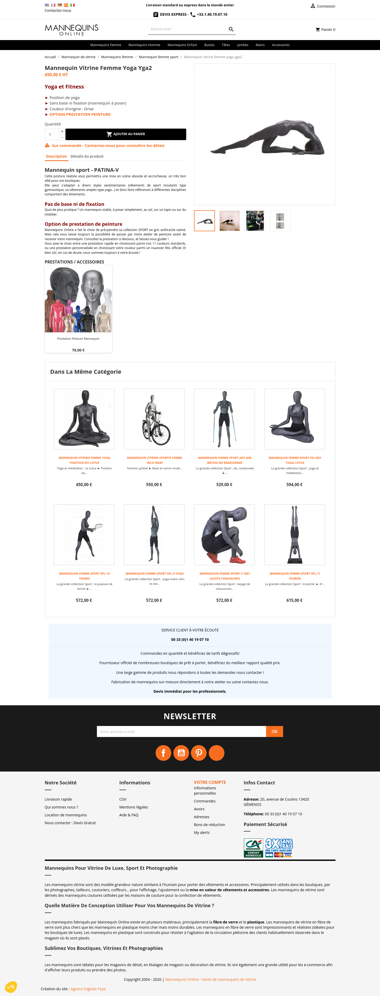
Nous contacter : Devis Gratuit (70, 822)
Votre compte (210, 782)
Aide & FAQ (129, 814)
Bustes (210, 45)
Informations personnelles (205, 790)
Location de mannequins (66, 814)
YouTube (181, 753)
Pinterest (199, 753)
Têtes (226, 45)
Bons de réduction (209, 824)
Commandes (205, 801)
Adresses (202, 816)
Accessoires (281, 45)
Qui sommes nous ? (61, 807)
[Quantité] (52, 134)
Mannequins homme (144, 45)
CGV (122, 799)
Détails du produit (86, 156)
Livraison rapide (58, 799)
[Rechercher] (192, 29)
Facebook (163, 753)
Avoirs (199, 808)
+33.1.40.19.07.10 (208, 14)
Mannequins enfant (182, 45)
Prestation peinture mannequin (78, 338)
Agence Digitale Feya (88, 988)
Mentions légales (133, 807)
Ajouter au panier (125, 134)
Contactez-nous (58, 10)
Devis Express (170, 14)
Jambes (242, 45)
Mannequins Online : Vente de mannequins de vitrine (210, 979)
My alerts (202, 832)
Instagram (216, 753)
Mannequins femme (105, 45)
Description (56, 156)
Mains (260, 45)
